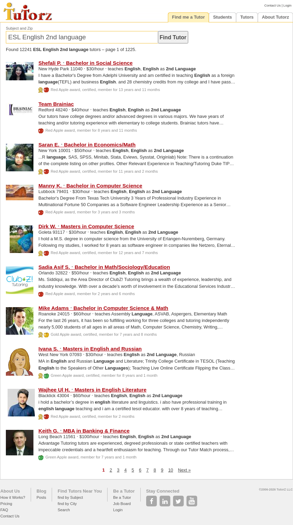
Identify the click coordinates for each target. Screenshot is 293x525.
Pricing (6, 504)
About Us (10, 491)
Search (64, 510)
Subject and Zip (19, 28)
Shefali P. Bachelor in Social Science (85, 63)
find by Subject (70, 497)
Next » (184, 470)
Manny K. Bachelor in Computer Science (90, 186)
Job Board (122, 504)
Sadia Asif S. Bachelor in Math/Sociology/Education (104, 267)
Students (222, 17)
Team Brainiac (56, 104)
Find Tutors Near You (80, 491)
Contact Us (272, 5)
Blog (41, 491)
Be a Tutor (123, 491)
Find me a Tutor (188, 17)
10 (170, 470)
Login (287, 5)
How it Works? (12, 497)
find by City (67, 504)
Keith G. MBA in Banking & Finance (83, 431)
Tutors (247, 17)
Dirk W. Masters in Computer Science (86, 226)
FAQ (4, 510)
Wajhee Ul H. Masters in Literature (92, 390)
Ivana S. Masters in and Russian (90, 349)
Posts (41, 497)
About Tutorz (275, 17)
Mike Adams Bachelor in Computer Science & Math (103, 308)
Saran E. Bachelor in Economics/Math (86, 145)
